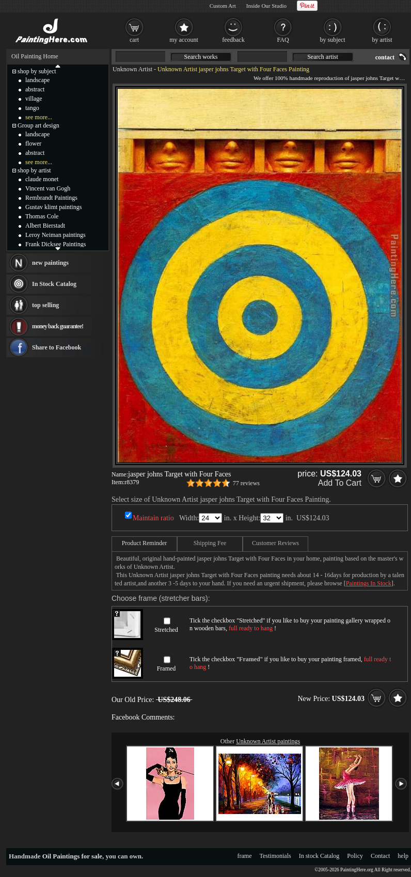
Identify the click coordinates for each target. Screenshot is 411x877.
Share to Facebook (56, 347)
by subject (332, 39)
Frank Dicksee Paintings (55, 244)
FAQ (283, 39)
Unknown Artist (132, 69)
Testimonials (275, 855)
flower (33, 143)
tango (32, 107)
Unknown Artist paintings (268, 741)
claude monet (41, 179)
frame (245, 855)
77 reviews (246, 483)
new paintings (50, 262)
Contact (380, 855)
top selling (45, 305)
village (33, 98)
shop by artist (34, 170)
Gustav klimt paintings (53, 207)
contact (384, 57)
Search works (201, 56)
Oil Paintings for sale (72, 856)
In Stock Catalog (54, 284)
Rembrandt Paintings (51, 197)
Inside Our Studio (266, 6)
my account (183, 39)
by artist (382, 39)
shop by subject (37, 71)
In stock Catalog (319, 855)
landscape (37, 80)
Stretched (166, 629)
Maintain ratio (153, 518)
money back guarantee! (57, 326)
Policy (355, 855)
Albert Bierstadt (45, 225)
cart (134, 39)
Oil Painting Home (34, 56)
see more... (38, 117)
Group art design (38, 125)
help (403, 855)
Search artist (322, 56)
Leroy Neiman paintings (55, 234)
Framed (166, 668)
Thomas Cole (41, 216)
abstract (34, 89)
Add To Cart (339, 483)
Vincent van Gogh (47, 188)
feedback (233, 39)
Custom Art (223, 6)
